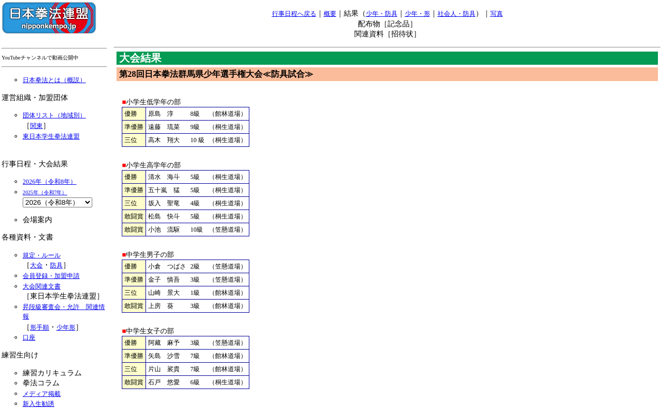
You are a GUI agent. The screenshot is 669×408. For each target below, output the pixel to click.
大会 (36, 265)
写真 (496, 13)
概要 (330, 13)
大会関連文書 (42, 286)
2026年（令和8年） (49, 181)
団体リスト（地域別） (54, 115)
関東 (36, 126)
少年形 (65, 327)
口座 (29, 337)
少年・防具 (381, 13)
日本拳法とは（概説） (54, 80)
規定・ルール (42, 255)
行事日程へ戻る (294, 13)
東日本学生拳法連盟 (51, 136)
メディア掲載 (42, 393)
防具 (56, 265)
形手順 (39, 327)
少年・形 (417, 13)
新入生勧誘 (38, 403)
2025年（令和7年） (45, 192)
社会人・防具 (457, 13)
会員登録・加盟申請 (51, 276)
